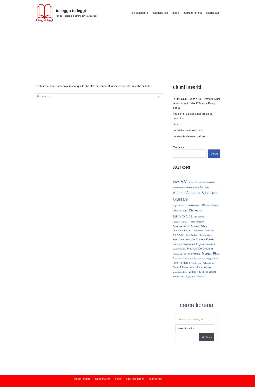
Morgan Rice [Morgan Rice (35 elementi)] (210, 253)
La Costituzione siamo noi (188, 130)
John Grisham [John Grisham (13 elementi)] (192, 234)
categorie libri (160, 12)
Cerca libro (179, 147)
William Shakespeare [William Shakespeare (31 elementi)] (202, 271)
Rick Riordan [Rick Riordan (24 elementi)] (180, 262)
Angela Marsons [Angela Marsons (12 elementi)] (179, 205)
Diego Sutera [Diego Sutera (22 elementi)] (199, 210)
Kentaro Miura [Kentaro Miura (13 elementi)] (206, 234)
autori (175, 12)
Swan (176, 124)
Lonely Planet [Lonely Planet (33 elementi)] (205, 239)
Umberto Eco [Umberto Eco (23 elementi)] (203, 266)
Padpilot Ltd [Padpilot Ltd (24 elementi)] (180, 257)
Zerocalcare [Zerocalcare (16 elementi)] (178, 276)
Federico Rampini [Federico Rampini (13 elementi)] (180, 221)
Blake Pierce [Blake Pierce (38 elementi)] (181, 210)
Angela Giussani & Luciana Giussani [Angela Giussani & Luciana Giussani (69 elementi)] (196, 196)
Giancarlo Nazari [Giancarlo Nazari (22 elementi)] (182, 230)
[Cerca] (95, 96)
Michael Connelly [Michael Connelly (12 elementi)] (180, 254)
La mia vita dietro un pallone (189, 136)
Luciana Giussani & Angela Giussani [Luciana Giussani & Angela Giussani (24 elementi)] (194, 243)
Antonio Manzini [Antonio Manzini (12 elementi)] (194, 205)
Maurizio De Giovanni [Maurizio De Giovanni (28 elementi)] (200, 248)
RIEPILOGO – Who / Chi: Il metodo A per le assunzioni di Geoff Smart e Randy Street (194, 103)
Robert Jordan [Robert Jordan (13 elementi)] (209, 263)
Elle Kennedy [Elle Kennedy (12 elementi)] (203, 216)
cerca (206, 336)
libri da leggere (139, 12)
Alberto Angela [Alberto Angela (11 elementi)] (209, 182)
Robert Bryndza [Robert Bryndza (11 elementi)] (195, 263)
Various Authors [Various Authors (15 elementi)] (180, 272)
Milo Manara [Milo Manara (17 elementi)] (194, 253)
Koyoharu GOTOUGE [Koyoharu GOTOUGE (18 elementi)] (184, 239)
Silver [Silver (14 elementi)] (192, 267)
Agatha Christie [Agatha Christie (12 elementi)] (195, 182)
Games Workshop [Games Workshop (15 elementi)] (181, 225)
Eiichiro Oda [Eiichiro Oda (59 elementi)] (187, 216)
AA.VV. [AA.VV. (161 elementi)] (180, 181)
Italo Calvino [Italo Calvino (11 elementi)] (209, 230)
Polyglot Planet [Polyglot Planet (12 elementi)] (213, 258)
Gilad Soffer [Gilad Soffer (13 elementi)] (198, 230)
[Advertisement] (127, 50)
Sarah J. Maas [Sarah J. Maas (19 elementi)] (180, 267)
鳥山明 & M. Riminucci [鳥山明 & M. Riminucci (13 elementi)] (195, 276)
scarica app (213, 12)
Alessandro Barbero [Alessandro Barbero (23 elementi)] (197, 187)
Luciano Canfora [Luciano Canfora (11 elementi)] (179, 248)
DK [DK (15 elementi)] (174, 216)
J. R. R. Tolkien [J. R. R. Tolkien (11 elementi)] (178, 235)
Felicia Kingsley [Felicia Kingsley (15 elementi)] (196, 221)
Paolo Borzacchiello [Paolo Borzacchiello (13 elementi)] (196, 258)
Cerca (214, 153)
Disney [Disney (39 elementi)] (212, 210)
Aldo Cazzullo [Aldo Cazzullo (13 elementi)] (179, 188)
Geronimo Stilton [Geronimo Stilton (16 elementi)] (199, 225)
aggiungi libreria (192, 12)
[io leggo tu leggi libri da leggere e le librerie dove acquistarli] (66, 12)
